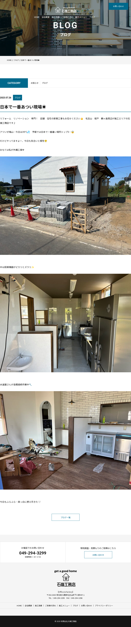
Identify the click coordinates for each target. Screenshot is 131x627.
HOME (37, 17)
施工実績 (55, 17)
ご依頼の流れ (67, 17)
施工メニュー (81, 17)
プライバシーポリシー (104, 605)
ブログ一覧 (65, 517)
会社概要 (46, 17)
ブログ (92, 17)
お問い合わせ (118, 6)
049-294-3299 (32, 553)
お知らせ (35, 83)
